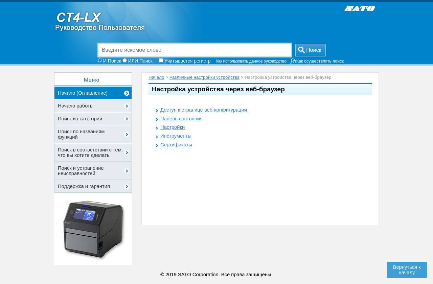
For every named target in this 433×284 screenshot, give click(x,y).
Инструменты (175, 136)
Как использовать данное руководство (251, 61)
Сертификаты (176, 144)
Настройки (172, 127)
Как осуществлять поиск (317, 61)
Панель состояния (181, 118)
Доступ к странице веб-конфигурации (203, 110)
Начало (156, 77)
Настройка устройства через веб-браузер (218, 89)
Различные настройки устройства (204, 77)
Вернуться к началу (407, 269)
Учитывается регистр (187, 61)
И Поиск (112, 61)
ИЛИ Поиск (140, 61)
